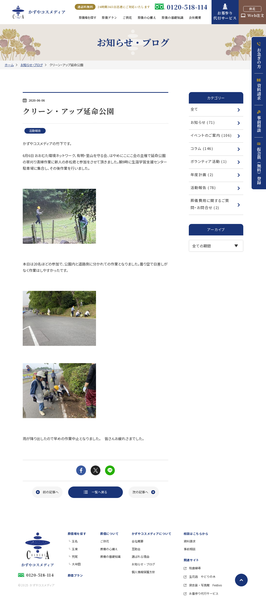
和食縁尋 (192, 568)
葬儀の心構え (109, 549)
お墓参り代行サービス (201, 593)
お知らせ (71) (215, 122)
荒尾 (75, 556)
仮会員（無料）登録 (259, 163)
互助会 (136, 549)
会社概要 (137, 541)
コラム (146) (215, 148)
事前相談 (259, 121)
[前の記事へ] (47, 492)
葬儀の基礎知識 (110, 556)
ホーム (9, 65)
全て (215, 109)
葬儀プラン (75, 575)
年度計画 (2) (215, 174)
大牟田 (76, 564)
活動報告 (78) (215, 187)
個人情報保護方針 (143, 572)
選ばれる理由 (140, 556)
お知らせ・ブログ (32, 65)
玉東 (75, 549)
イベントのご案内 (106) (215, 135)
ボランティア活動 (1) (215, 161)
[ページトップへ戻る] (241, 580)
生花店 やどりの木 (199, 576)
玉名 (75, 541)
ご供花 (104, 541)
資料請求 (259, 89)
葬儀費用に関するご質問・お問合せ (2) (215, 204)
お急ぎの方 (259, 55)
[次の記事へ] (143, 492)
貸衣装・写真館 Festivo (203, 585)
